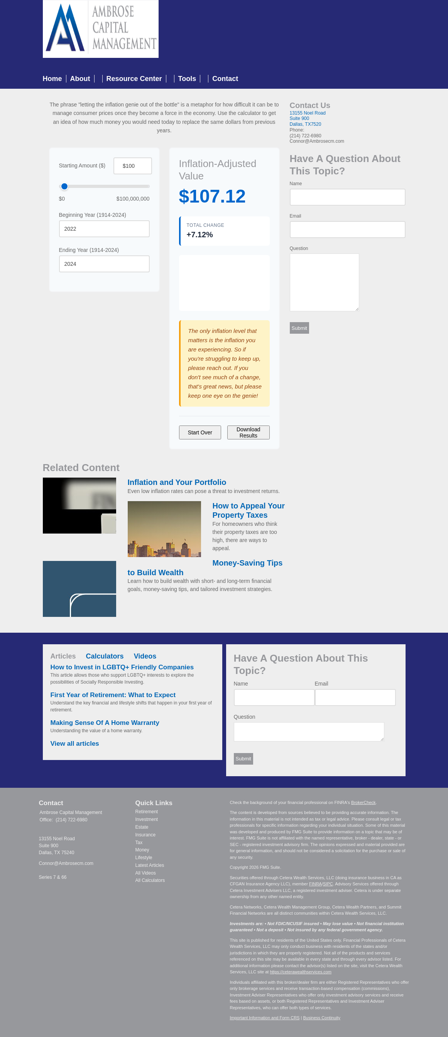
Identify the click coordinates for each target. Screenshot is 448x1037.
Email (295, 216)
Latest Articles (149, 865)
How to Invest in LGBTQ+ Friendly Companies (122, 667)
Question (299, 248)
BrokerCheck (363, 802)
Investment (146, 819)
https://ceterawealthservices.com (300, 971)
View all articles (75, 743)
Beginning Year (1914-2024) (92, 215)
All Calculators (150, 880)
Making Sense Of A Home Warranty (105, 722)
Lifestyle (143, 857)
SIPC (328, 884)
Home (52, 79)
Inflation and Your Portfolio (177, 482)
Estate (142, 827)
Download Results (248, 432)
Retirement (146, 811)
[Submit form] (299, 328)
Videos (145, 656)
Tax (139, 842)
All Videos (145, 873)
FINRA (315, 884)
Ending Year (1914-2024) (89, 250)
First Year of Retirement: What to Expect (113, 695)
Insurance (145, 835)
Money (142, 850)
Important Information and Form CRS (265, 1017)
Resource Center (134, 79)
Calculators (105, 656)
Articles (63, 656)
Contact (225, 79)
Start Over (200, 432)
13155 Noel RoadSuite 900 (308, 116)
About (80, 79)
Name (296, 183)
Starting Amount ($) (82, 165)
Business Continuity (321, 1017)
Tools (187, 79)
